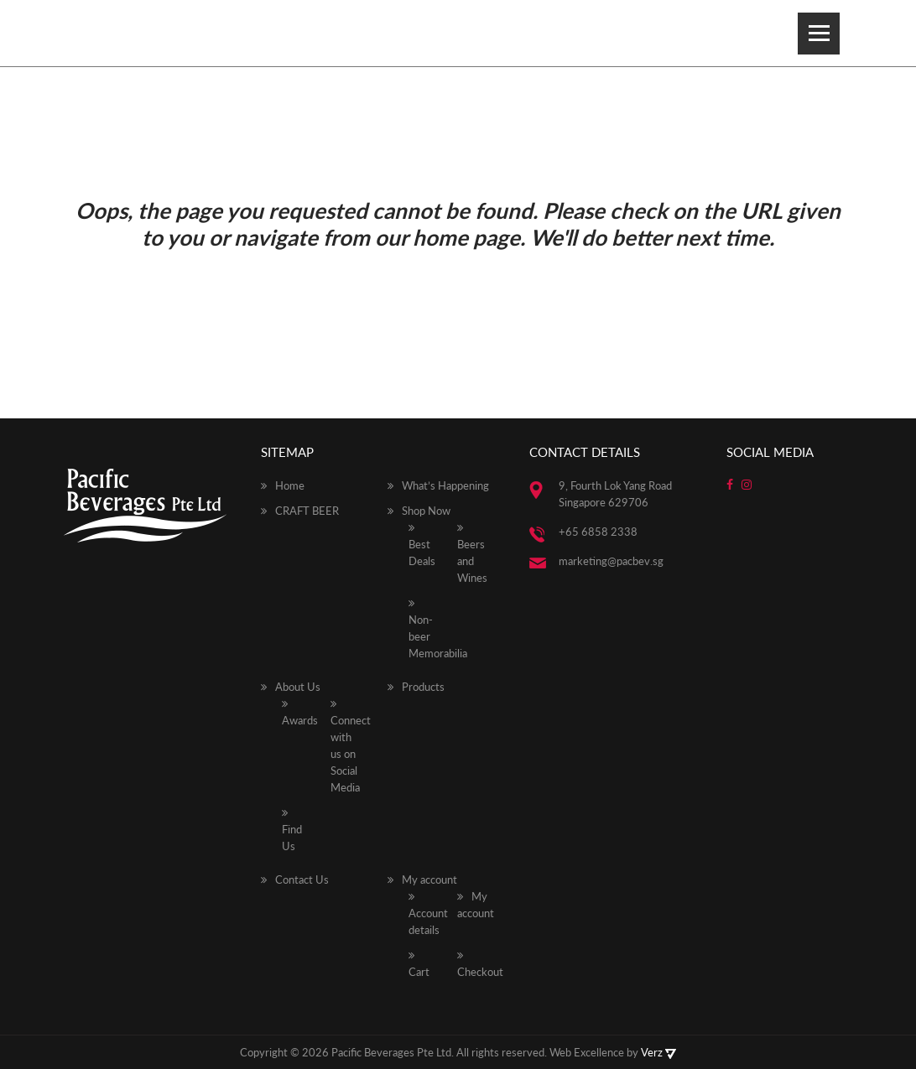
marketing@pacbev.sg (611, 561)
